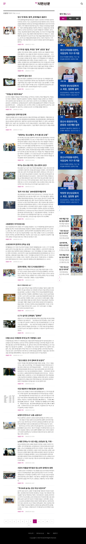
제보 (48, 533)
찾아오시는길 (40, 533)
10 (47, 521)
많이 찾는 (65, 14)
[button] (59, 207)
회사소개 (30, 533)
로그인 (0, 5)
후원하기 (55, 533)
